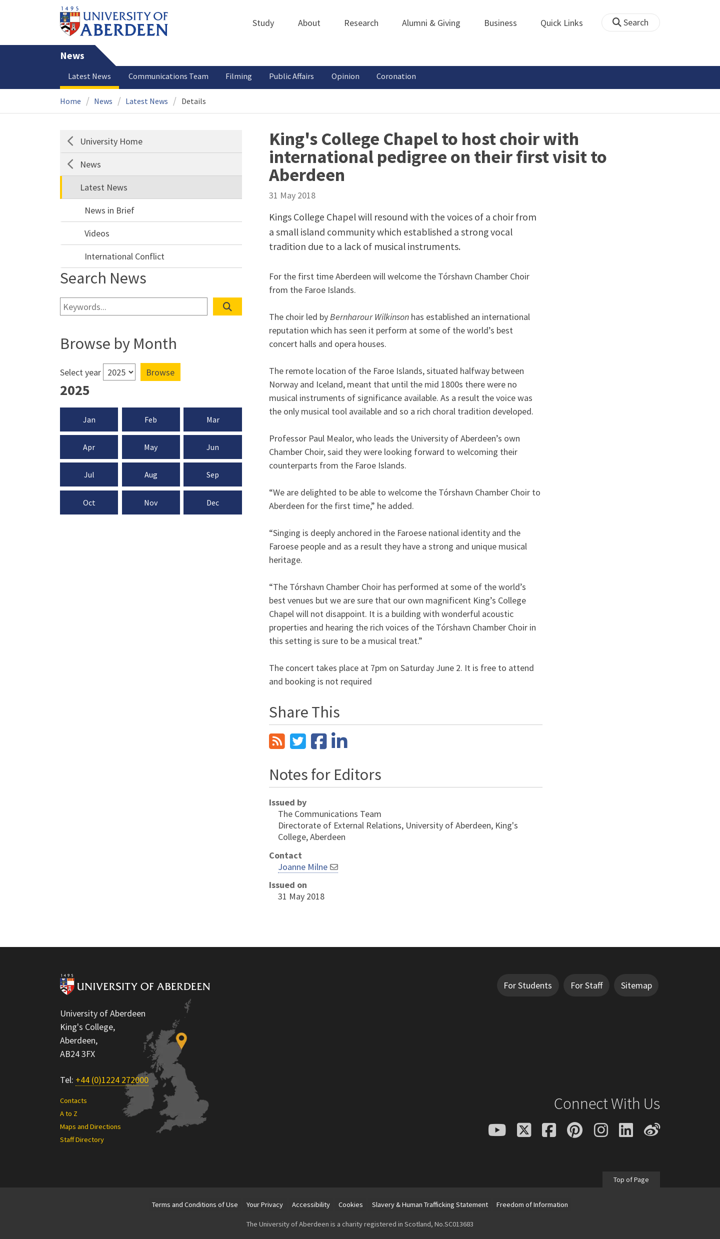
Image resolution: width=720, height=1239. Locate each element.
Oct (89, 503)
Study (268, 22)
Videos (97, 233)
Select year (80, 372)
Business (506, 22)
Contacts (73, 1100)
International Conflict (124, 256)
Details (194, 101)
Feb (150, 419)
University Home (111, 141)
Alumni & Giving (437, 22)
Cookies (350, 1204)
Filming (239, 76)
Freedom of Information (532, 1204)
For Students (528, 985)
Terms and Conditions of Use (195, 1204)
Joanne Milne (303, 866)
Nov (151, 503)
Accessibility (311, 1204)
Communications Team (168, 76)
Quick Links (567, 22)
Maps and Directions (90, 1126)
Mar (213, 419)
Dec (212, 503)
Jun (212, 447)
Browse (160, 372)
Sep (212, 475)
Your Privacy (264, 1204)
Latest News (89, 76)
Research (367, 22)
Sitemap (636, 985)
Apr (89, 447)
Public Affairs (291, 76)
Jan (89, 419)
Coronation (396, 76)
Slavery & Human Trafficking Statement (430, 1204)
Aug (151, 475)
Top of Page (631, 1179)
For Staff (586, 985)
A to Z (69, 1113)
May (151, 447)
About (315, 22)
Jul (89, 475)
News (72, 56)
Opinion (346, 76)
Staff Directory (82, 1139)
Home (70, 101)
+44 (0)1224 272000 (112, 1080)
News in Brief (109, 210)
